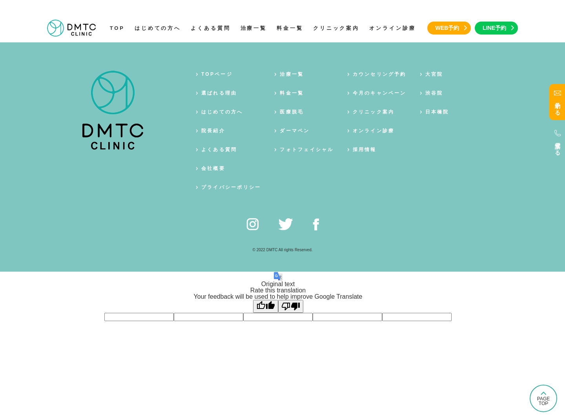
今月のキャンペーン (379, 93)
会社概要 (213, 168)
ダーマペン (295, 130)
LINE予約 (494, 28)
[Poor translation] (290, 306)
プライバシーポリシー (231, 187)
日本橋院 (437, 112)
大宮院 (434, 74)
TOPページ (217, 74)
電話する (557, 146)
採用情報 (365, 149)
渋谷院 (434, 93)
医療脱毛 (292, 112)
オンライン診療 (392, 28)
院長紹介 (213, 130)
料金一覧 (290, 28)
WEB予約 (447, 28)
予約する (557, 106)
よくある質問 (210, 28)
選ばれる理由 (219, 93)
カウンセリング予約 (379, 74)
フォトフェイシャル (307, 149)
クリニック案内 (336, 28)
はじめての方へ (158, 28)
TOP (117, 28)
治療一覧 (254, 28)
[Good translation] (265, 306)
